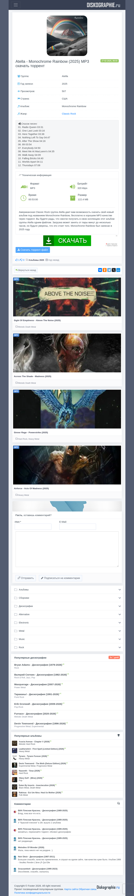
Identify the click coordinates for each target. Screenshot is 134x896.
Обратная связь (88, 889)
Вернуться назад (25, 270)
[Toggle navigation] (15, 5)
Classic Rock (69, 113)
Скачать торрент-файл (33, 249)
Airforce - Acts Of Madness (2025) (31, 488)
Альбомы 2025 (36, 260)
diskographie (103, 4)
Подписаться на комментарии (60, 578)
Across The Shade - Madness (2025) (32, 376)
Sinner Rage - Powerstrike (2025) (31, 432)
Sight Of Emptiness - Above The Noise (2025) (37, 320)
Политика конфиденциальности (32, 892)
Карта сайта (71, 889)
